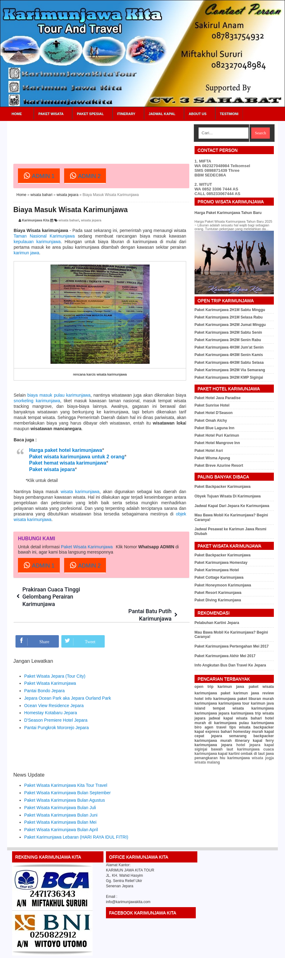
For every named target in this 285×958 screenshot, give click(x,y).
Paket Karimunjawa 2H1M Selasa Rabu (229, 317)
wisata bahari (41, 195)
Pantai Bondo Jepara (44, 676)
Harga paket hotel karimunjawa (65, 450)
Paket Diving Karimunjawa (218, 600)
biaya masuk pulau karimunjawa (58, 395)
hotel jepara (248, 745)
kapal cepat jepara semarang (234, 733)
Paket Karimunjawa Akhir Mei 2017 (225, 656)
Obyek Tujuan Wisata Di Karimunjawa (228, 496)
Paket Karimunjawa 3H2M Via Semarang (230, 370)
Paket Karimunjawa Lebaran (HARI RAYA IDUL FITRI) (76, 822)
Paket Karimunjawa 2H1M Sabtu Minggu (230, 310)
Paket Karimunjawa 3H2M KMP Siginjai (229, 377)
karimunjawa (206, 703)
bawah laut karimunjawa (235, 749)
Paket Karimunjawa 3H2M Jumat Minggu (230, 325)
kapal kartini (228, 753)
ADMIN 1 (39, 175)
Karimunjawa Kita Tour (48, 951)
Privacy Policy (246, 951)
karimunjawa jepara (212, 713)
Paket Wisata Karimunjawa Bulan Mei (60, 807)
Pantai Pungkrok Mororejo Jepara (56, 713)
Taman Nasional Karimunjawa (44, 236)
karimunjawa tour (233, 703)
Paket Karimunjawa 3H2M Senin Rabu (228, 340)
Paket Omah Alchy (211, 420)
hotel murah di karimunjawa (234, 720)
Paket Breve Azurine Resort (219, 465)
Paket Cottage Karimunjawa (219, 577)
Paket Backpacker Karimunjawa (223, 486)
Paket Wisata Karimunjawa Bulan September (67, 778)
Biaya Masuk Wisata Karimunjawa (70, 210)
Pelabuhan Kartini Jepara (217, 623)
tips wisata (239, 727)
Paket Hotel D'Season (214, 413)
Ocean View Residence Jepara (54, 690)
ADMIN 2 (85, 175)
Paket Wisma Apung (212, 458)
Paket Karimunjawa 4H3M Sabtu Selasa (229, 362)
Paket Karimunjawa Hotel (217, 570)
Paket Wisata (51, 114)
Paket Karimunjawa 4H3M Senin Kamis (229, 355)
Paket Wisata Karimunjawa (87, 546)
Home (17, 114)
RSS (278, 951)
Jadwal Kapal (162, 114)
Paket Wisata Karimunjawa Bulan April (61, 815)
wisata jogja (263, 758)
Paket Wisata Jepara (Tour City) (55, 661)
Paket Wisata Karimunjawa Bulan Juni (61, 800)
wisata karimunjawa (80, 491)
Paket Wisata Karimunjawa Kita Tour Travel (65, 771)
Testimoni (229, 114)
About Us (197, 114)
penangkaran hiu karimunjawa (222, 758)
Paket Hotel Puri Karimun (217, 435)
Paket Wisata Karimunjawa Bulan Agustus (64, 785)
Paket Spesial (90, 114)
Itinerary (126, 114)
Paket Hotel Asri (209, 450)
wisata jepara (67, 195)
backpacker (263, 727)
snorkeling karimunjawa (37, 400)
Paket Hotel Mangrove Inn (217, 443)
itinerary (242, 740)
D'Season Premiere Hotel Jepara (55, 705)
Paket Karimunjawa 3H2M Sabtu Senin (228, 332)
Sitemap (266, 951)
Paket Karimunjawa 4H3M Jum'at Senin (229, 347)
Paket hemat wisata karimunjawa (67, 463)
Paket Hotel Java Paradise (218, 398)
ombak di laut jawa (257, 753)
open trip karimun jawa (219, 686)
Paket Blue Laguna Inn (215, 428)
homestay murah (248, 731)
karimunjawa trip (246, 713)
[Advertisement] (126, 138)
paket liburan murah (255, 699)
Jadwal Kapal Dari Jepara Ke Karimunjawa (232, 506)
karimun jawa (26, 252)
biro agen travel (210, 727)
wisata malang (207, 762)
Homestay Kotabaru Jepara (50, 698)
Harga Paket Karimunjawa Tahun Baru (228, 213)
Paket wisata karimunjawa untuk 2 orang (77, 456)
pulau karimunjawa (256, 723)
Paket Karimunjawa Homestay (221, 562)
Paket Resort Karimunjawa (218, 592)
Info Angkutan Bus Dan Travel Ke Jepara (230, 665)
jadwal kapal (221, 718)
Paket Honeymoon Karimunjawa (223, 585)
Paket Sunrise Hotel (212, 405)
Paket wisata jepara (52, 469)
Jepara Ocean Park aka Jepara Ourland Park (67, 683)
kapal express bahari (213, 731)
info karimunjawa (220, 699)
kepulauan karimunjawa (37, 241)
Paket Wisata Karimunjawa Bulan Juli (60, 793)
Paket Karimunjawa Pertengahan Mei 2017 (232, 646)
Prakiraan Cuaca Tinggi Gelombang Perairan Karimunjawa (52, 596)
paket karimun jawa (240, 693)
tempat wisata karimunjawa (243, 708)
